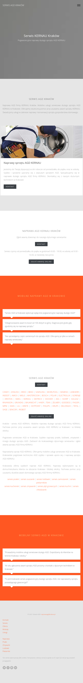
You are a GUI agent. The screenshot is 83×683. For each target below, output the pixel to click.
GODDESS (66, 402)
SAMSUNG (40, 392)
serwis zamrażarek (60, 479)
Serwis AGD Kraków (13, 5)
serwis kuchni (65, 486)
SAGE (5, 409)
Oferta (5, 626)
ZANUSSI (15, 392)
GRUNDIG (19, 402)
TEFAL (75, 406)
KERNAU (27, 399)
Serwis (5, 623)
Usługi (5, 632)
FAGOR (76, 402)
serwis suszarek (27, 479)
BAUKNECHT (30, 402)
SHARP (65, 399)
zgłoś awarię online (42, 262)
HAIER (41, 402)
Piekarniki (6, 651)
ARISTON (8, 399)
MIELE (22, 395)
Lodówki (6, 648)
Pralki (5, 642)
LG (18, 406)
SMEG (18, 399)
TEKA (48, 402)
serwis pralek (13, 479)
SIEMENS (64, 392)
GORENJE (76, 395)
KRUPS (55, 406)
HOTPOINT (35, 406)
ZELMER (56, 402)
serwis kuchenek (11, 486)
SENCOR (13, 409)
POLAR (53, 395)
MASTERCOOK (33, 395)
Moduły (5, 629)
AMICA (15, 395)
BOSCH (45, 395)
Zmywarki (6, 645)
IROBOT (22, 409)
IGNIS (12, 406)
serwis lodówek (43, 479)
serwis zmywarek (28, 486)
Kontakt (11, 187)
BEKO (30, 392)
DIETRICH (38, 399)
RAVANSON (8, 402)
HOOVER (49, 399)
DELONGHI (66, 406)
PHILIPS (46, 406)
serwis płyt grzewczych (47, 486)
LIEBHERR (74, 392)
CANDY (6, 392)
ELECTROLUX (64, 395)
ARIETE (25, 406)
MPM (5, 406)
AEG (57, 399)
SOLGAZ (74, 399)
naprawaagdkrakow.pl (48, 614)
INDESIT (6, 395)
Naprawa (6, 639)
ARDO (23, 392)
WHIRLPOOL (52, 392)
